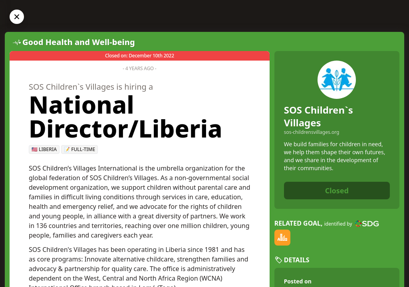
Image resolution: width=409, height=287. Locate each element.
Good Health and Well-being (78, 42)
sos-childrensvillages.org (312, 132)
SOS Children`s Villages (318, 116)
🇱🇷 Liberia (44, 149)
